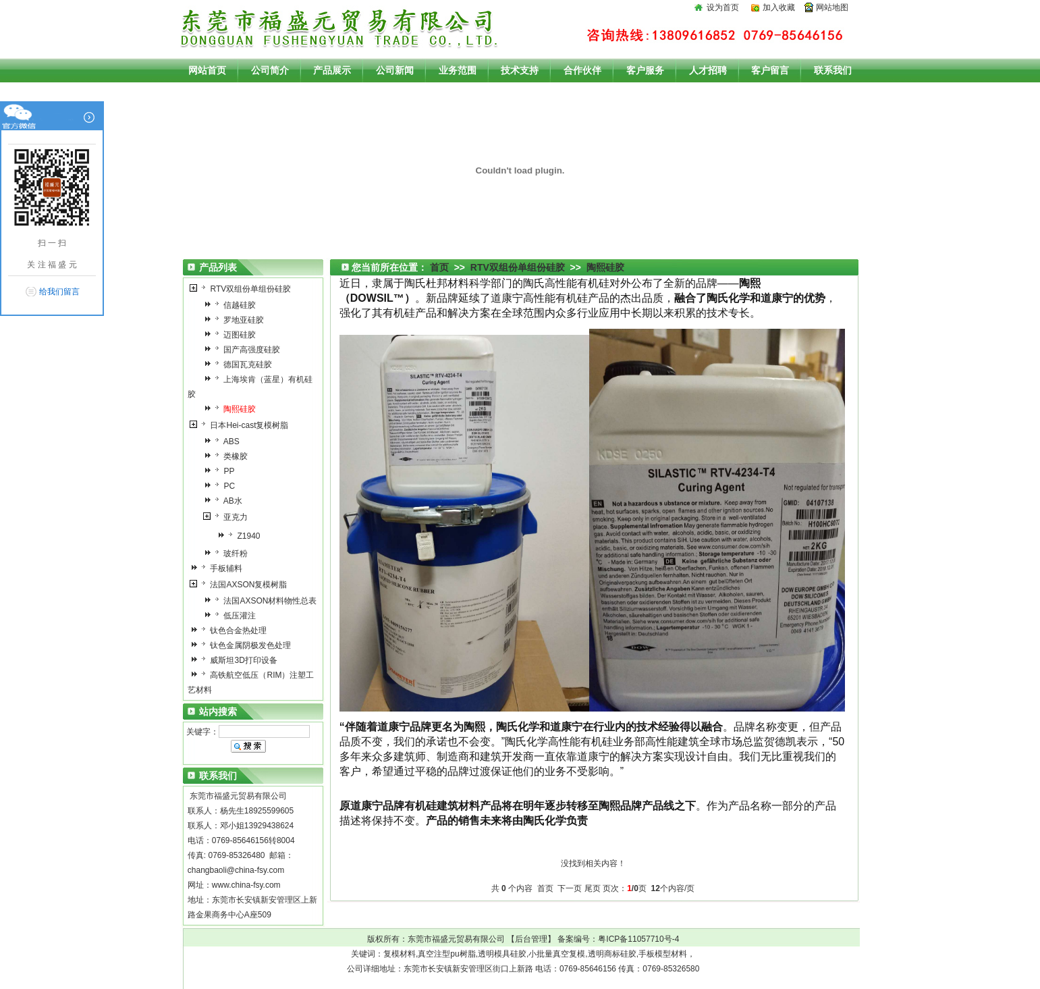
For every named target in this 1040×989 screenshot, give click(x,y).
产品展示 (332, 70)
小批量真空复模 (556, 954)
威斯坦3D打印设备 (237, 660)
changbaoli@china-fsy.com (236, 870)
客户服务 (645, 70)
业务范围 (457, 70)
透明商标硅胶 (612, 954)
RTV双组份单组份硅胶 (244, 289)
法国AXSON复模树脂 (242, 584)
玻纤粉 (229, 553)
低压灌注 (233, 615)
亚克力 (229, 517)
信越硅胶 (233, 305)
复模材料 (399, 954)
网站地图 (832, 7)
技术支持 (520, 70)
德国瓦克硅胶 (241, 364)
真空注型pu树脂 (446, 954)
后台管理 (531, 939)
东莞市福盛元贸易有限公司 (456, 939)
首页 (439, 267)
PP (222, 471)
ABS (225, 441)
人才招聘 (708, 70)
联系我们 (833, 70)
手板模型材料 (662, 954)
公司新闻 (395, 70)
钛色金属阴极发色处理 (244, 645)
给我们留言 (59, 291)
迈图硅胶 (233, 335)
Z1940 (242, 536)
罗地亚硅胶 (237, 320)
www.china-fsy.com (246, 885)
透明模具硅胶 (502, 954)
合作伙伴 (582, 70)
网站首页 (207, 70)
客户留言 (770, 70)
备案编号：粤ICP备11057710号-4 (618, 939)
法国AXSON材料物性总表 (264, 601)
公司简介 (270, 70)
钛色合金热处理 (232, 630)
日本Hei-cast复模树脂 (242, 425)
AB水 (226, 501)
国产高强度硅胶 (245, 349)
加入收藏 (779, 7)
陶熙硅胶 (605, 267)
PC (223, 486)
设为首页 (723, 7)
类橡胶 (229, 456)
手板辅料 (219, 568)
